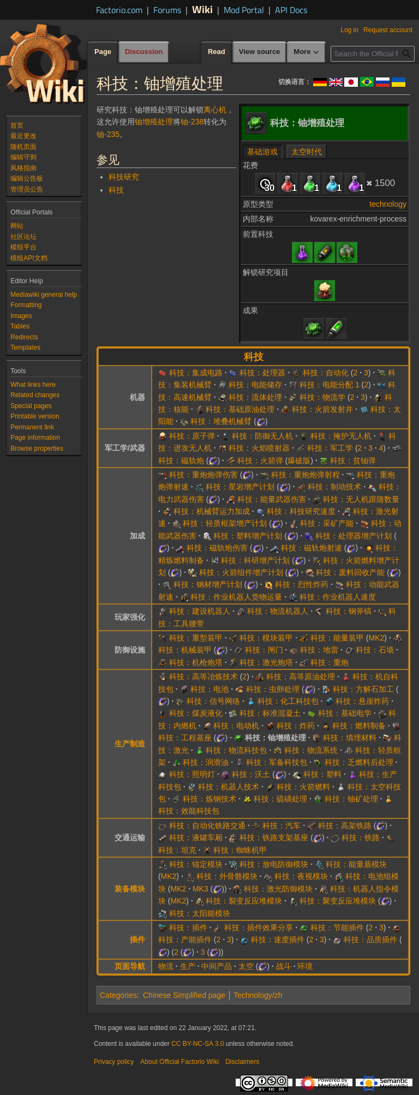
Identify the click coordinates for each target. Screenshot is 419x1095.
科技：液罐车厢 (196, 837)
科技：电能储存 (255, 384)
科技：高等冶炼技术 (203, 676)
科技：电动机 (236, 725)
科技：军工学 (330, 448)
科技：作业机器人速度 (338, 597)
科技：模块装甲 (266, 637)
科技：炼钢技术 (209, 798)
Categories (118, 995)
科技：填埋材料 (349, 737)
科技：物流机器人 (277, 611)
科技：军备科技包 (276, 762)
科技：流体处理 (255, 397)
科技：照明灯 (192, 774)
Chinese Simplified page (184, 995)
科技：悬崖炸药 (362, 701)
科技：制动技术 (334, 486)
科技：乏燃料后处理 (359, 762)
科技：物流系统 (311, 750)
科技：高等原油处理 (300, 676)
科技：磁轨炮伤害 (217, 547)
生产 (187, 966)
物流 (165, 966)
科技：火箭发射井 (322, 409)
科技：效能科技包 (188, 810)
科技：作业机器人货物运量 (236, 597)
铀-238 (192, 121)
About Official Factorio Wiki (179, 1062)
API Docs (291, 9)
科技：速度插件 (277, 939)
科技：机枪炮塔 (196, 662)
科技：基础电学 (345, 713)
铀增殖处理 (154, 121)
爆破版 (299, 460)
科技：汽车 (281, 825)
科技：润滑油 (206, 762)
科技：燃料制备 (359, 725)
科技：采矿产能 (327, 523)
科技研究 (124, 176)
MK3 (200, 888)
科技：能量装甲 (337, 637)
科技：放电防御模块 (274, 864)
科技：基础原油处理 (240, 409)
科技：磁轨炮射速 (311, 547)
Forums (167, 9)
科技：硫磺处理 (280, 798)
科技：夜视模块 (301, 876)
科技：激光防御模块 (278, 888)
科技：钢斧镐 (349, 611)
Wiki (202, 9)
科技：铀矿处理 (351, 798)
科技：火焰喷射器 (259, 448)
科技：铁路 (361, 837)
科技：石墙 (375, 649)
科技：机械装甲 (185, 649)
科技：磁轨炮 (181, 460)
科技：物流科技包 (236, 750)
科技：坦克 (177, 850)
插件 (137, 939)
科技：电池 (209, 689)
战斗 (283, 966)
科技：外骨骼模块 (227, 876)
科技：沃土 (251, 774)
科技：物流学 (322, 397)
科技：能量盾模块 (356, 864)
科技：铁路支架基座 (274, 837)
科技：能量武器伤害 (271, 499)
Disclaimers (242, 1062)
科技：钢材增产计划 (207, 584)
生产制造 (130, 743)
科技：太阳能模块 (199, 913)
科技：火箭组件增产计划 (241, 572)
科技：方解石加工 (363, 689)
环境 (305, 966)
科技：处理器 (262, 372)
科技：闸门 (264, 649)
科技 (116, 190)
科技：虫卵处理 (273, 689)
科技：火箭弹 (260, 460)
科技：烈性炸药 (301, 584)
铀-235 (108, 134)
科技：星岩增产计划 (240, 486)
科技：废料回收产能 (350, 572)
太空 (246, 966)
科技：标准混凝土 (270, 713)
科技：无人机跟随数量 (361, 499)
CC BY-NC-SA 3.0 (197, 1044)
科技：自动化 (326, 372)
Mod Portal (244, 9)
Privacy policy (114, 1062)
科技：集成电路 (196, 372)
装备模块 (130, 888)
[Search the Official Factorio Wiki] (373, 54)
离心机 (214, 109)
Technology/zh (258, 995)
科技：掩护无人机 (341, 436)
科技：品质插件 (370, 939)
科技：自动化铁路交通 (207, 825)
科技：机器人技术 (228, 786)
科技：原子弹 (192, 436)
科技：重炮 (329, 662)
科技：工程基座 (185, 737)
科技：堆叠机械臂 (221, 421)
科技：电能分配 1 (330, 384)
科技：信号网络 (213, 701)
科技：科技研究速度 (301, 511)
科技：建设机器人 (199, 611)
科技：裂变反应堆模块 (244, 900)
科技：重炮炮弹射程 (305, 474)
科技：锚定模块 (196, 864)
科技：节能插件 (337, 927)
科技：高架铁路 (345, 825)
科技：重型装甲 (196, 637)
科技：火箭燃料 (303, 786)
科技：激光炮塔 (266, 662)
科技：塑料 (322, 774)
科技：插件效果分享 (258, 927)
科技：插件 (188, 927)
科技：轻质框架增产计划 (225, 523)
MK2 (376, 637)
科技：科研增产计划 (255, 560)
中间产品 (216, 966)
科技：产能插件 (185, 939)
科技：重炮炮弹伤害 (203, 474)
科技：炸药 (296, 725)
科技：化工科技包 (288, 701)
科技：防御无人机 (262, 436)
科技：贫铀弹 (353, 460)
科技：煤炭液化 (196, 713)
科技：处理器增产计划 (353, 535)
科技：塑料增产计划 (247, 535)
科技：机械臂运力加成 (211, 511)
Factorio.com (119, 9)
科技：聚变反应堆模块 (338, 900)
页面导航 (130, 966)
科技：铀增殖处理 (275, 737)
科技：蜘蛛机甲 (240, 850)
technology (387, 204)
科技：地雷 (319, 649)
